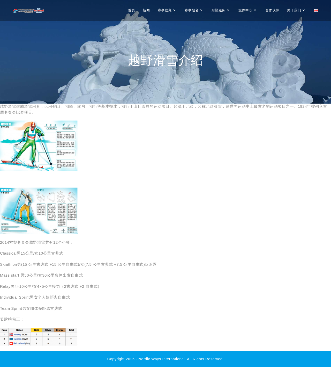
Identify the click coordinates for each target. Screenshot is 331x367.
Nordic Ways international (161, 359)
